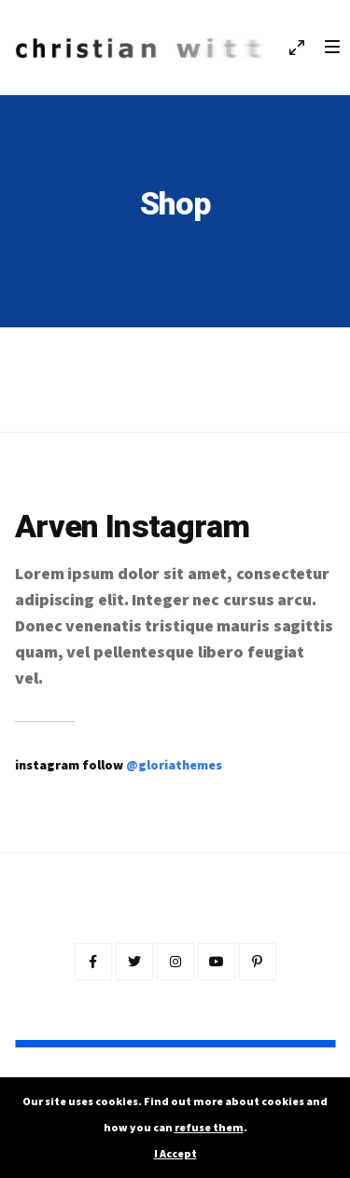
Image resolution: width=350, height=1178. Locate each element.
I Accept (175, 1153)
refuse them (209, 1127)
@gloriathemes (174, 764)
